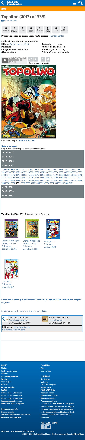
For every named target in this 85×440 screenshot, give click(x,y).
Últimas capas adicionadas (11, 393)
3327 (22, 183)
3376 (13, 191)
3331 (42, 183)
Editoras (4, 373)
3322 (80, 180)
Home (4, 365)
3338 (75, 183)
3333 (51, 183)
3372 (75, 188)
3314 (42, 180)
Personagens (6, 382)
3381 (46, 191)
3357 (3, 188)
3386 (70, 191)
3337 (70, 183)
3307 (8, 180)
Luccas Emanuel (56, 320)
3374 (3, 191)
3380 (32, 191)
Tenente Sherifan (56, 36)
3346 (32, 185)
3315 (46, 180)
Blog (43, 368)
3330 (37, 183)
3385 (66, 191)
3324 (8, 183)
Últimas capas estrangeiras (12, 398)
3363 (32, 188)
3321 (75, 180)
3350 (51, 185)
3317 (56, 180)
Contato (45, 365)
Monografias (46, 387)
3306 (3, 180)
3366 (46, 188)
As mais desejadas (48, 398)
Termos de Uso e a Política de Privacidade (17, 431)
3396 (42, 193)
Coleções (44, 382)
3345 (27, 185)
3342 (13, 185)
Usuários (45, 376)
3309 (18, 180)
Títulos (4, 368)
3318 (61, 180)
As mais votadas (47, 393)
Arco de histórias (7, 387)
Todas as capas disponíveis (11, 401)
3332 (46, 183)
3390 (13, 193)
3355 (75, 185)
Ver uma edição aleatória (11, 417)
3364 (37, 188)
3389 (8, 193)
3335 (61, 183)
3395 (37, 193)
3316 (51, 180)
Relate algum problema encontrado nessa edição (24, 311)
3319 (66, 180)
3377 (18, 191)
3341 (8, 185)
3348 (42, 185)
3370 (66, 188)
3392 (23, 193)
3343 (18, 185)
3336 (66, 183)
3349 (46, 185)
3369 (61, 188)
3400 (66, 193)
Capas (4, 390)
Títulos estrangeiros (9, 371)
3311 (27, 180)
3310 (22, 180)
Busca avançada (7, 412)
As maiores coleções (49, 401)
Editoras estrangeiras (9, 376)
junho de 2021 (52, 243)
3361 (22, 188)
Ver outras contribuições (13, 330)
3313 (37, 180)
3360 (18, 188)
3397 (52, 193)
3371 (70, 188)
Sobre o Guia (46, 371)
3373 (80, 188)
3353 (66, 185)
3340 (3, 185)
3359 (13, 188)
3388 (80, 191)
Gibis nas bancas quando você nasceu (15, 414)
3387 (75, 191)
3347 (37, 185)
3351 (56, 185)
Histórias (4, 384)
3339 (80, 183)
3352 (61, 185)
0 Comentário (10, 20)
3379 (27, 191)
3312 (32, 180)
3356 (80, 185)
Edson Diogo (79, 434)
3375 (8, 191)
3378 (22, 191)
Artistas (4, 379)
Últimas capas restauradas (11, 395)
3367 (51, 188)
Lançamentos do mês (9, 409)
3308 (13, 180)
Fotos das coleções (48, 385)
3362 (27, 188)
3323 (3, 183)
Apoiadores (45, 379)
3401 (71, 193)
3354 (70, 185)
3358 (8, 188)
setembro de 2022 (31, 243)
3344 (22, 185)
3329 (32, 183)
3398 (57, 193)
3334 (56, 183)
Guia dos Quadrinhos (18, 320)
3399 (61, 193)
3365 (42, 188)
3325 (13, 183)
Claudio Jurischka (26, 151)
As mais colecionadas (49, 395)
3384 (61, 191)
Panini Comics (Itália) (19, 44)
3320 (70, 180)
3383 (56, 191)
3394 (33, 193)
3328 (27, 183)
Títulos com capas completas (12, 404)
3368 (56, 188)
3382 (51, 191)
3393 (28, 193)
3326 (18, 183)
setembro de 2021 (11, 243)
